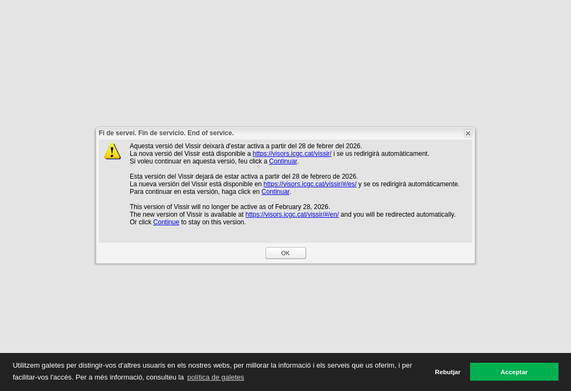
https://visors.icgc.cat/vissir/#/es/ (310, 184)
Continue (166, 222)
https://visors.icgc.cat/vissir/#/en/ (292, 214)
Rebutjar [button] (447, 371)
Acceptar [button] (514, 371)
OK (285, 253)
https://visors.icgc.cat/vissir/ (292, 153)
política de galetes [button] (215, 377)
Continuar (283, 161)
